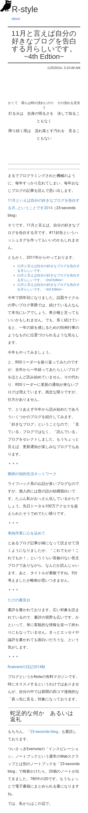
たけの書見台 (19, 600)
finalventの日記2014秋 (26, 667)
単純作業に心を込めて (26, 533)
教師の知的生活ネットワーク (32, 474)
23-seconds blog (44, 731)
